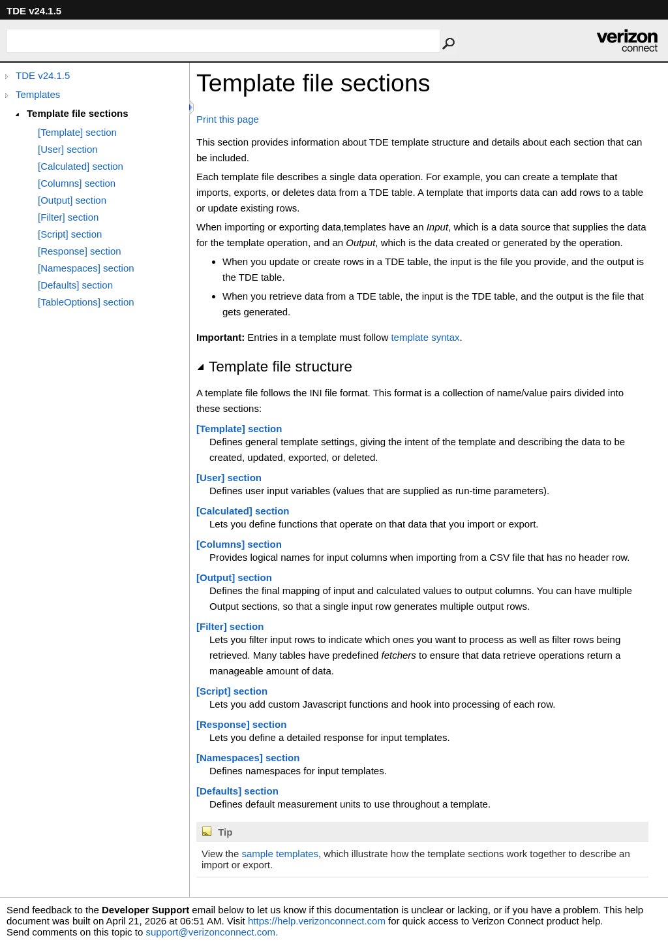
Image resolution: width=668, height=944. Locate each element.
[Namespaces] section (86, 268)
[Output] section (72, 200)
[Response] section (79, 251)
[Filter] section (68, 217)
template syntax (425, 337)
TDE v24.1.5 (43, 75)
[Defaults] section (75, 285)
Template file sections (78, 113)
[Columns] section (76, 183)
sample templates (279, 853)
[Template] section (77, 132)
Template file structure (274, 366)
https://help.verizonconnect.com (317, 920)
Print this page (227, 119)
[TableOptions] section (86, 301)
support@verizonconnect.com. (211, 931)
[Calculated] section (80, 166)
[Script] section (70, 234)
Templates (38, 94)
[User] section (68, 149)
